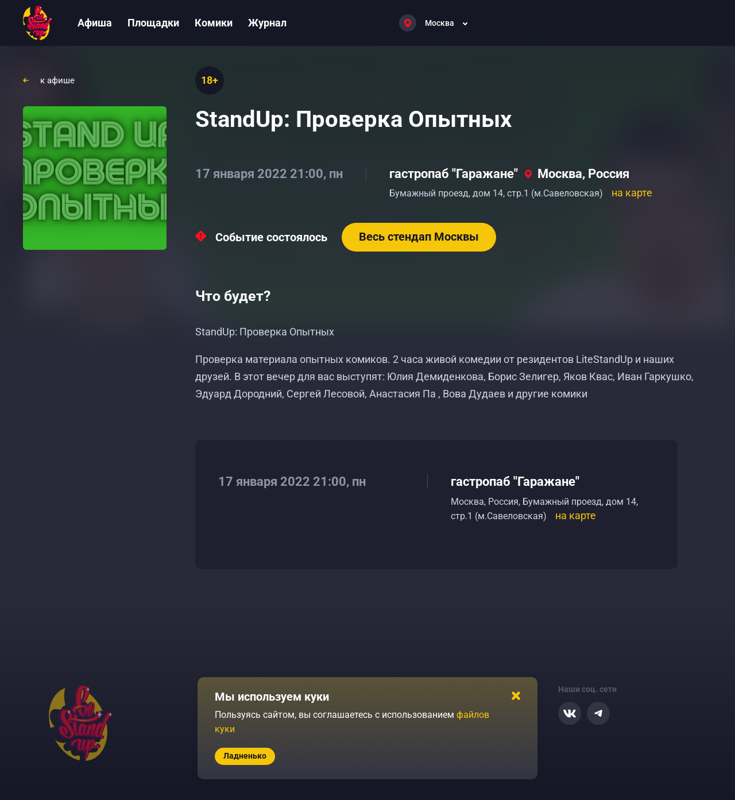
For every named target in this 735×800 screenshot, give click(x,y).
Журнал (267, 23)
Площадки (153, 23)
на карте (632, 193)
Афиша (95, 23)
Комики (214, 23)
